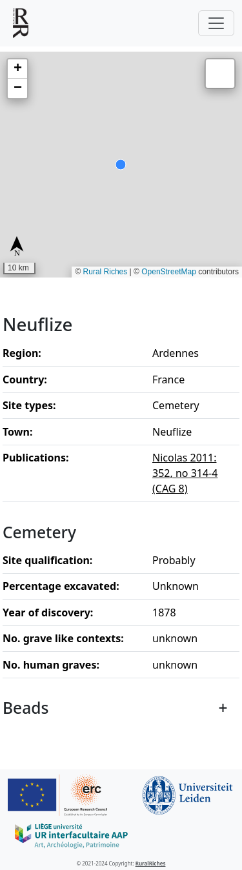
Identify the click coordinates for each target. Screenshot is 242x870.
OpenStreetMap (168, 271)
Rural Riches (105, 271)
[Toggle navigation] (216, 23)
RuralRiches (151, 863)
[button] (17, 69)
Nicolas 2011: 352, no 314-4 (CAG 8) (184, 473)
